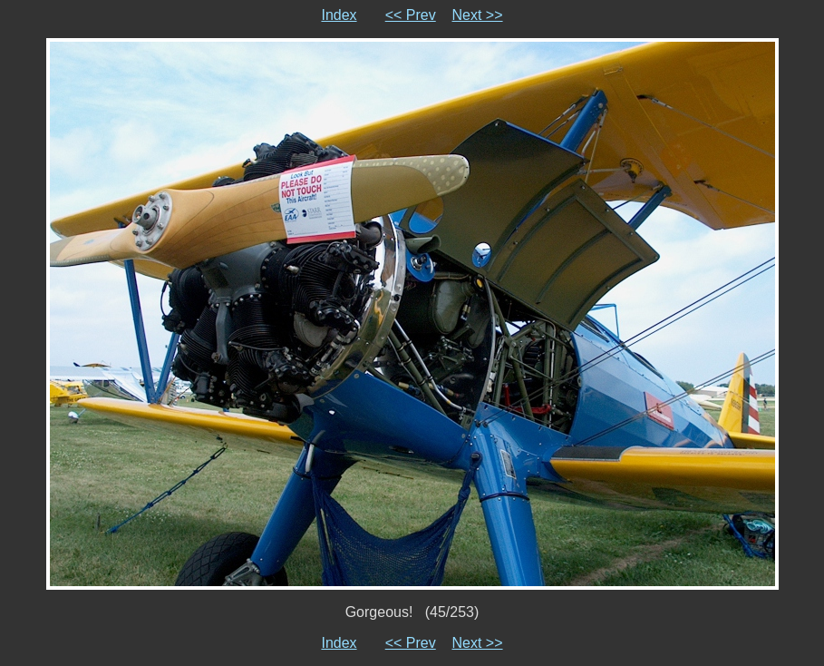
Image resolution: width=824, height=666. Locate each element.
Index (338, 15)
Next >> (477, 15)
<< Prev (410, 15)
